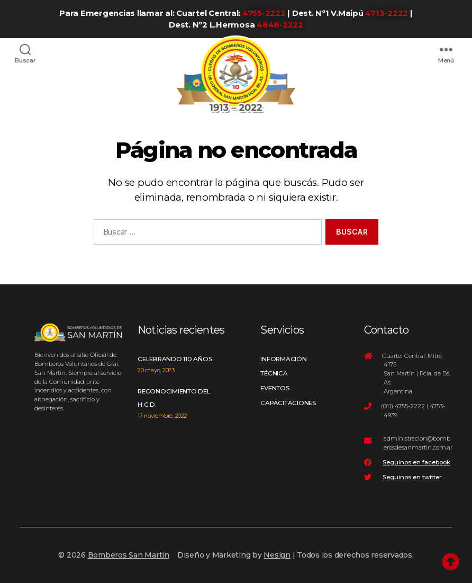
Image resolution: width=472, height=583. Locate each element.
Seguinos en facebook (416, 462)
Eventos (274, 388)
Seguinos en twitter (412, 477)
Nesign (277, 555)
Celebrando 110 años (175, 359)
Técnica (273, 373)
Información (283, 359)
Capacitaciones (288, 403)
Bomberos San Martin (128, 555)
